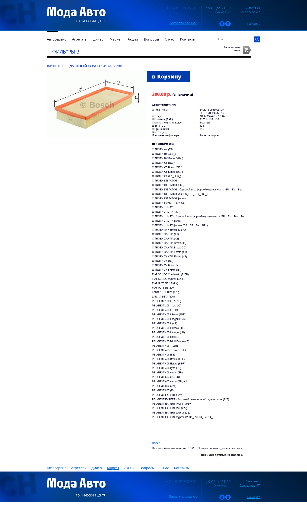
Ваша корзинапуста (232, 49)
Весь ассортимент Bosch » (222, 455)
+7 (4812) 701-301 (182, 8)
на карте (253, 23)
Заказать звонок (183, 23)
